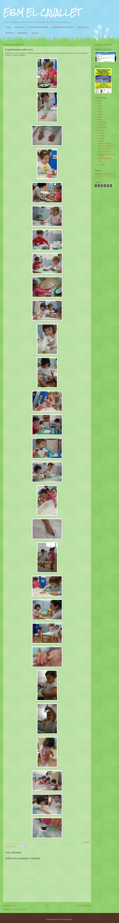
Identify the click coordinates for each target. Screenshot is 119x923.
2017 (98, 114)
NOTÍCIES (9, 33)
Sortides (110, 176)
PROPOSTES (22, 33)
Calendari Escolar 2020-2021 (62, 27)
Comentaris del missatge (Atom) (19, 909)
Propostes (99, 174)
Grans (102, 176)
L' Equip (100, 177)
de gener (100, 164)
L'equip (8, 27)
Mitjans (111, 174)
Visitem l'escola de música (104, 158)
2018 (98, 111)
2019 (98, 109)
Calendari (97, 177)
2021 (98, 103)
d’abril (100, 138)
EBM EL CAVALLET (41, 12)
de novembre (101, 122)
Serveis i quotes (83, 27)
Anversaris (97, 176)
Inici (47, 905)
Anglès (114, 176)
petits (114, 174)
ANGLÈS (35, 33)
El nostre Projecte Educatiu (38, 27)
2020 (98, 106)
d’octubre (100, 124)
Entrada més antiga (84, 905)
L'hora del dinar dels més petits (106, 146)
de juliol (100, 130)
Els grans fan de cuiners (104, 151)
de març (100, 141)
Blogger (70, 919)
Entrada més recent (10, 905)
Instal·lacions (19, 27)
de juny (100, 133)
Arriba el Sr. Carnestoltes (104, 148)
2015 (98, 120)
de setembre (101, 127)
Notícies (105, 174)
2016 (98, 117)
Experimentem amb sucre (104, 143)
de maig (100, 135)
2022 (98, 100)
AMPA (106, 176)
